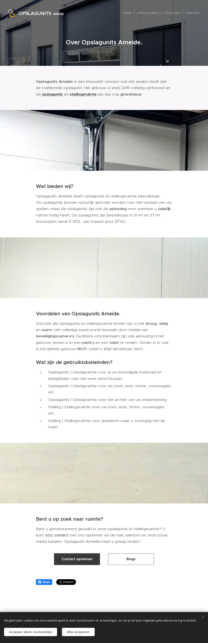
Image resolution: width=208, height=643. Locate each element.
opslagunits (52, 94)
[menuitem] (137, 13)
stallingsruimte (83, 94)
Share (44, 582)
